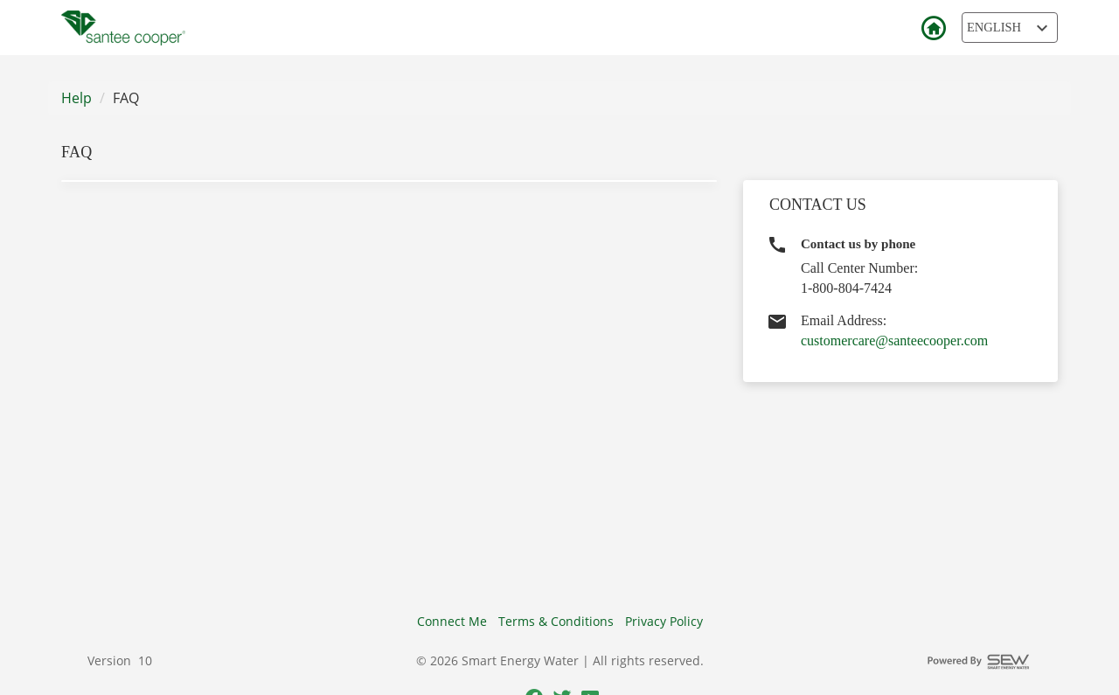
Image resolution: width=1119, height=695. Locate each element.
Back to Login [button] (932, 28)
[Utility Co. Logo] (123, 27)
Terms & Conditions (556, 621)
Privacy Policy (664, 621)
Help (76, 98)
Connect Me (452, 621)
